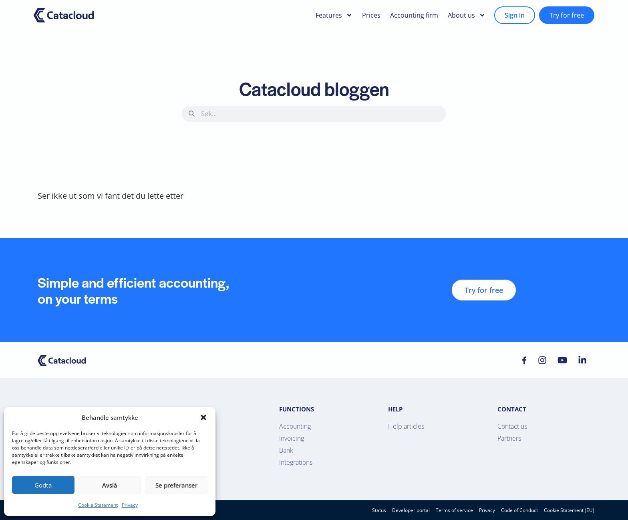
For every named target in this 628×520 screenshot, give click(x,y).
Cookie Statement (98, 505)
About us (466, 15)
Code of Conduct (519, 510)
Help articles (406, 426)
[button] (203, 417)
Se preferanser (176, 485)
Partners (509, 438)
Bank (286, 450)
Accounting (295, 426)
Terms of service (454, 510)
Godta (43, 485)
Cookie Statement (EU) (569, 510)
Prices (371, 15)
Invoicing (291, 438)
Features (334, 15)
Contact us (512, 426)
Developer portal (411, 510)
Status (379, 510)
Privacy (130, 505)
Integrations (295, 462)
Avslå (109, 485)
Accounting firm (414, 15)
